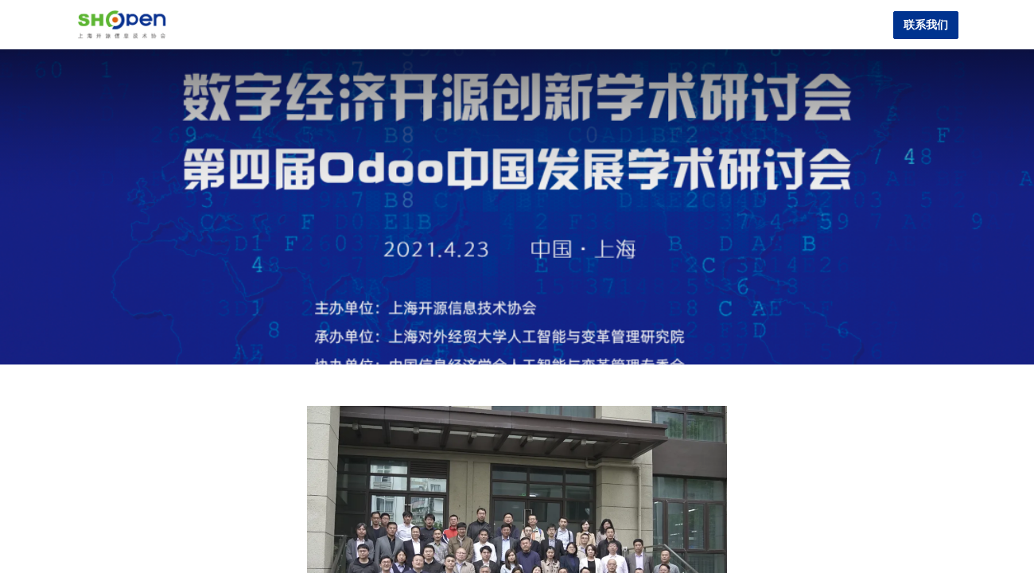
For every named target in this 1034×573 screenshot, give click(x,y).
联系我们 (926, 25)
